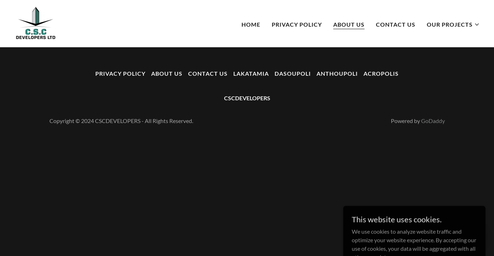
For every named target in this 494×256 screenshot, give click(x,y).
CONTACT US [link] (395, 24)
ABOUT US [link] (349, 24)
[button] (453, 24)
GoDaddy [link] (433, 120)
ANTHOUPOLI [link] (337, 73)
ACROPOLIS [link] (381, 73)
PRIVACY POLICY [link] (297, 24)
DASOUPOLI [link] (293, 73)
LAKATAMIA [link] (251, 73)
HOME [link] (250, 24)
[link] (35, 22)
